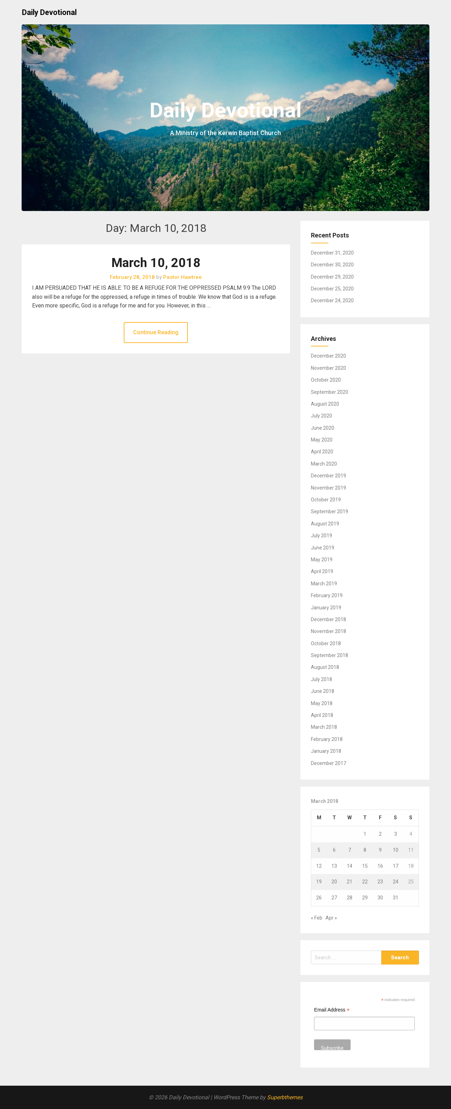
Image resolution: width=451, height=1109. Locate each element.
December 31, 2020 (332, 253)
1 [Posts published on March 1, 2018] (365, 834)
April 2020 (322, 451)
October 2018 (326, 643)
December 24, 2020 (332, 300)
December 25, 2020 (332, 288)
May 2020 (321, 440)
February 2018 (327, 739)
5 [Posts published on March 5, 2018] (319, 850)
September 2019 (329, 511)
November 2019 (328, 488)
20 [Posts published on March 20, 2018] (334, 881)
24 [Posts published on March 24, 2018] (395, 881)
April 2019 (322, 571)
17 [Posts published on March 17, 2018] (395, 866)
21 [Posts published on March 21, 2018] (349, 881)
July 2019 (321, 535)
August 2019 (325, 523)
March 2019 (324, 583)
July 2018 (321, 679)
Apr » (331, 918)
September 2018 (329, 655)
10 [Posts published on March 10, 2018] (395, 850)
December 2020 (328, 356)
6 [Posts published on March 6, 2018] (334, 850)
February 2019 (327, 595)
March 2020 (324, 464)
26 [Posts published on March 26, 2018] (319, 897)
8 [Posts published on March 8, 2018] (365, 850)
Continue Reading (155, 332)
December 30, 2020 (332, 264)
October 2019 (326, 499)
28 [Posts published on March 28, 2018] (349, 897)
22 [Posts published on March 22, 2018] (365, 881)
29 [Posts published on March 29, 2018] (365, 897)
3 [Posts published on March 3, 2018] (395, 834)
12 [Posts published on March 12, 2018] (319, 866)
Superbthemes (285, 1097)
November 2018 (328, 631)
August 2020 (325, 404)
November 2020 (328, 368)
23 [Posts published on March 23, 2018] (380, 881)
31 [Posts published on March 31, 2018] (395, 897)
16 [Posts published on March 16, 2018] (380, 866)
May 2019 (321, 559)
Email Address (332, 1011)
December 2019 (328, 475)
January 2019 (326, 607)
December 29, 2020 (332, 277)
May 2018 (321, 703)
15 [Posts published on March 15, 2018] (365, 866)
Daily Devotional (49, 12)
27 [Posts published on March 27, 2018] (334, 897)
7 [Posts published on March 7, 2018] (349, 850)
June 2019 (322, 547)
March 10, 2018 (156, 263)
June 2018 (322, 691)
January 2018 (326, 751)
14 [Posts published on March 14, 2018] (349, 866)
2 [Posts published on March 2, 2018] (380, 834)
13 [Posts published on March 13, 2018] (334, 866)
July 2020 (321, 416)
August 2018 (325, 667)
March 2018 (324, 727)
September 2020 (329, 392)
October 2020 (326, 380)
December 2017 (328, 763)
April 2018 (322, 715)
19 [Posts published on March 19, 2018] (319, 881)
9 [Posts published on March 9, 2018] (380, 850)
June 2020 (322, 428)
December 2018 (328, 619)
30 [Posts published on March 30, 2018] (380, 897)
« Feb (316, 918)
